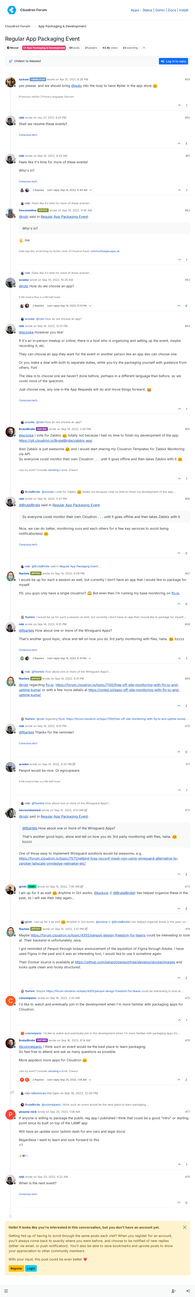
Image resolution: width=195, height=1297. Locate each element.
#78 (187, 1176)
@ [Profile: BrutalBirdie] (29, 505)
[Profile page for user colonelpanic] (10, 1001)
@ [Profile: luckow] (101, 893)
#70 (187, 726)
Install (183, 10)
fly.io (175, 593)
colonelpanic (28, 998)
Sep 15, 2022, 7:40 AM (65, 886)
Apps (135, 10)
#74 (187, 929)
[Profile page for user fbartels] (10, 576)
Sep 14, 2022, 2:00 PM (76, 429)
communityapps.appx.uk (105, 251)
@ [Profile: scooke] (26, 332)
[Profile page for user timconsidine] (10, 213)
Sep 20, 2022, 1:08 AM (65, 1111)
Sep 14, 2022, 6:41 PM (69, 678)
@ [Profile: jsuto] (76, 86)
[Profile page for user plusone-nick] (10, 1115)
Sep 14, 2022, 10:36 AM (57, 279)
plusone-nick (28, 1111)
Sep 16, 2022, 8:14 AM (75, 1040)
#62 (187, 210)
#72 (187, 810)
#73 (187, 886)
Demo (160, 10)
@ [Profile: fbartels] (26, 630)
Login (31, 1268)
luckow (24, 79)
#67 (187, 573)
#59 (187, 79)
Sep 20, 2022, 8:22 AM (53, 1176)
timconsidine (28, 210)
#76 (187, 1040)
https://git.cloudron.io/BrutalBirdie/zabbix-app (55, 440)
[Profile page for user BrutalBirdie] (10, 432)
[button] (6, 1291)
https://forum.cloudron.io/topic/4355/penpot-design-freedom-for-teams (88, 935)
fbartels (24, 573)
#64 (187, 326)
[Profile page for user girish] (10, 889)
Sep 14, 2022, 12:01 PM (53, 326)
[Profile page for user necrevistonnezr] (10, 813)
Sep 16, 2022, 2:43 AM (65, 998)
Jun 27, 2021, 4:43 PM (52, 117)
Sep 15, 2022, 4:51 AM (69, 810)
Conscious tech (28, 134)
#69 (187, 678)
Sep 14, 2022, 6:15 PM (52, 624)
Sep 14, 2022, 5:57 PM (52, 498)
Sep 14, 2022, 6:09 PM (70, 573)
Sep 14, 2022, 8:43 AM (52, 155)
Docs (172, 10)
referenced (38, 1093)
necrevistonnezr (30, 810)
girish (22, 886)
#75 (187, 998)
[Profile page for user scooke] (10, 283)
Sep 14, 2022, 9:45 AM (77, 210)
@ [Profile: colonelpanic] (30, 1047)
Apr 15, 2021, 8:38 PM (74, 79)
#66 (187, 498)
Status (147, 10)
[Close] (185, 1227)
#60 (187, 117)
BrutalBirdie (27, 429)
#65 (187, 429)
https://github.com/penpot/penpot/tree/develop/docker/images (125, 962)
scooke (24, 279)
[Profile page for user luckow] (10, 82)
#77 (187, 1111)
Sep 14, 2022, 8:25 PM (57, 764)
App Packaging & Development (44, 47)
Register (16, 1268)
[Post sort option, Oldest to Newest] (25, 61)
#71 (188, 764)
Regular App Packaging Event (64, 216)
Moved (12, 47)
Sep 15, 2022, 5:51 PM (69, 929)
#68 (187, 624)
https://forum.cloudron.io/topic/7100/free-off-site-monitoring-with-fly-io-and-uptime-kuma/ (126, 718)
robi (21, 117)
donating (53, 470)
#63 (187, 279)
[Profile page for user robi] (10, 120)
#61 (188, 155)
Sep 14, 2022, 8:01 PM (52, 726)
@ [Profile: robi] (23, 216)
